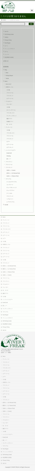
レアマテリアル (10, 202)
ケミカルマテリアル (12, 181)
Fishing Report (9, 75)
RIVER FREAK (15, 467)
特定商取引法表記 (9, 57)
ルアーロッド (10, 147)
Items (6, 81)
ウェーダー (9, 104)
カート (6, 45)
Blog (6, 69)
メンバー (7, 54)
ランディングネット (12, 115)
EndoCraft (9, 153)
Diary (7, 72)
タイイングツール (11, 110)
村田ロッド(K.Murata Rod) (13, 173)
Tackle (7, 78)
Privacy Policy (8, 40)
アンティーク (9, 127)
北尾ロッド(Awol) (11, 170)
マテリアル (8, 179)
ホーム (6, 51)
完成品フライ (10, 121)
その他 (8, 90)
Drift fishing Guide (9, 34)
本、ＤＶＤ (9, 124)
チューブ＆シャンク (12, 187)
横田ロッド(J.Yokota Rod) (9, 269)
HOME (4, 20)
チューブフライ (10, 190)
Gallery (6, 37)
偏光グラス (9, 118)
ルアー (8, 141)
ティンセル (9, 193)
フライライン (9, 161)
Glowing (9, 156)
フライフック (10, 196)
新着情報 (5, 66)
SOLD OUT (8, 84)
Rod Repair (7, 43)
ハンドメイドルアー (11, 150)
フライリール (10, 92)
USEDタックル (9, 87)
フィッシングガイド (10, 48)
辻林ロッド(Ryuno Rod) (12, 176)
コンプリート (10, 184)
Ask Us (6, 31)
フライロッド (10, 95)
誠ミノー (9, 158)
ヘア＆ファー (10, 199)
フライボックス (10, 113)
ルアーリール (10, 98)
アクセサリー (9, 101)
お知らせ (5, 61)
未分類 (6, 204)
